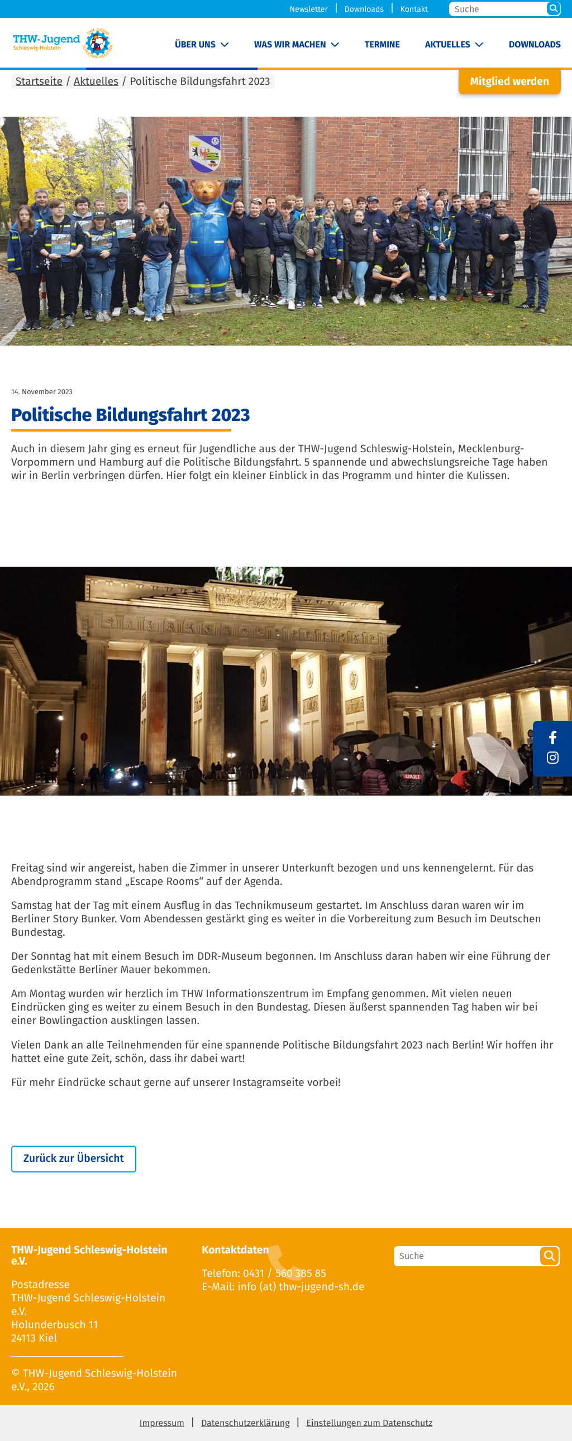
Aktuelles (447, 45)
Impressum (162, 1423)
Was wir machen (290, 45)
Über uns (195, 45)
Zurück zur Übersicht (73, 1158)
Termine (382, 45)
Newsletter (309, 9)
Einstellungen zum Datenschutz (369, 1423)
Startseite (39, 81)
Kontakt (414, 9)
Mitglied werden (509, 81)
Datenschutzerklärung (245, 1423)
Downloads (364, 9)
